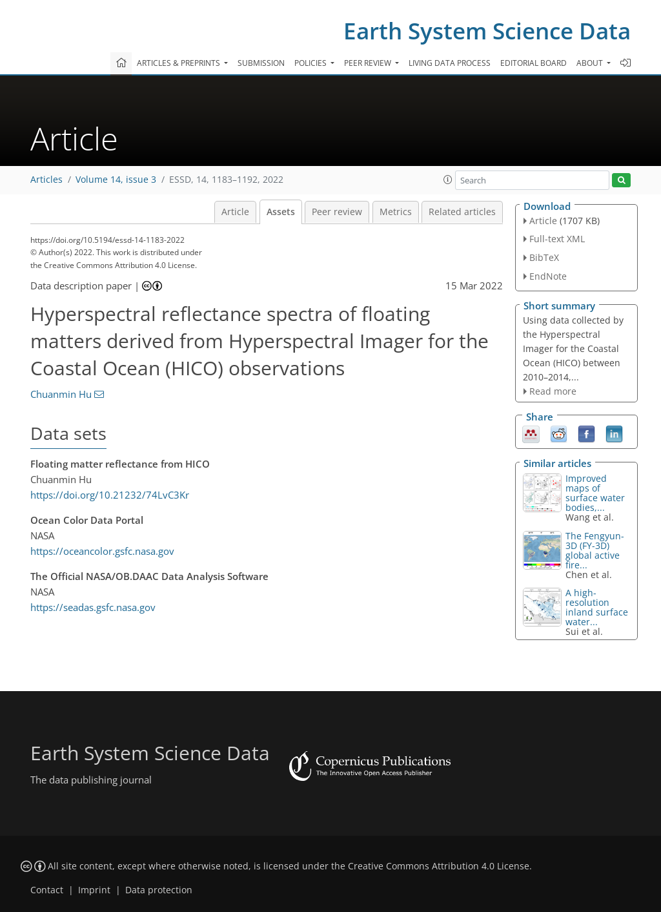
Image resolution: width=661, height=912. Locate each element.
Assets (281, 212)
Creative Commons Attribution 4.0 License (438, 866)
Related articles (462, 212)
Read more (552, 391)
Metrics (396, 212)
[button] (448, 179)
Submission (261, 62)
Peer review (337, 212)
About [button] (590, 62)
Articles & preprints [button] (179, 62)
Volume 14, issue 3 (116, 179)
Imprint (94, 890)
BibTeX (544, 257)
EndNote (548, 276)
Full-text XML (557, 239)
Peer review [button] (368, 62)
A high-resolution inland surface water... (596, 607)
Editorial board (533, 62)
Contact (46, 890)
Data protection (158, 890)
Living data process (450, 62)
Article (235, 212)
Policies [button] (311, 62)
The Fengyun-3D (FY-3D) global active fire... (594, 550)
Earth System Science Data (487, 31)
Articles (46, 179)
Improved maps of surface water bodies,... (595, 492)
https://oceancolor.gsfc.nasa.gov (102, 550)
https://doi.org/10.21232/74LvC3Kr (109, 494)
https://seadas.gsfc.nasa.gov (93, 607)
